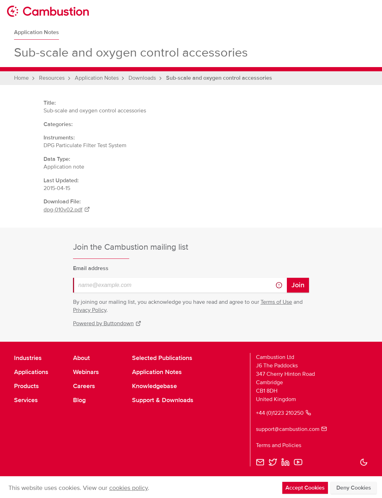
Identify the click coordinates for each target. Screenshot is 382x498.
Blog (79, 400)
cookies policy (128, 488)
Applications (31, 372)
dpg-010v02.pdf (67, 209)
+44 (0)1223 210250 (283, 413)
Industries (28, 358)
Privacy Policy (89, 310)
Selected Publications (162, 358)
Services (26, 400)
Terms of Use (276, 302)
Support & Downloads (162, 400)
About (81, 358)
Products (26, 386)
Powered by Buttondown (107, 323)
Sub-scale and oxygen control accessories (219, 77)
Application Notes (36, 32)
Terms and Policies (278, 445)
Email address (90, 268)
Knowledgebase (154, 386)
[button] (364, 462)
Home (21, 77)
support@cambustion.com (291, 429)
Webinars (86, 372)
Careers (84, 386)
